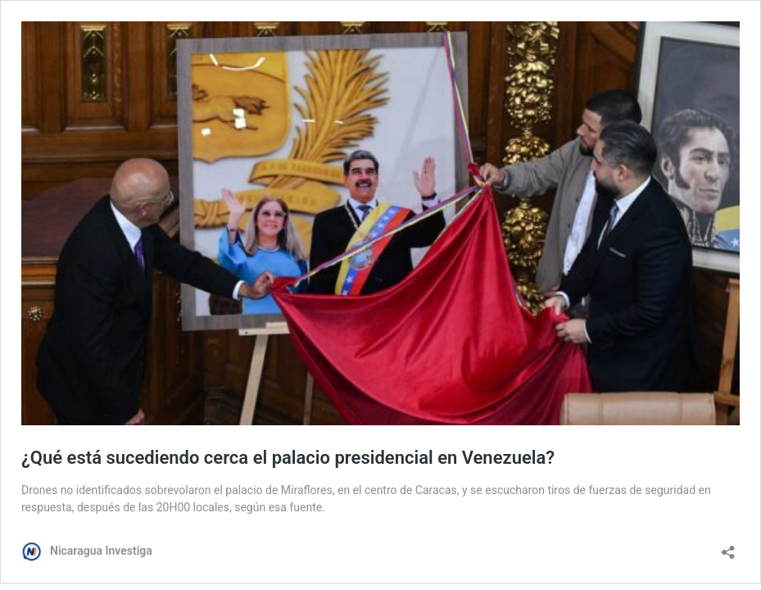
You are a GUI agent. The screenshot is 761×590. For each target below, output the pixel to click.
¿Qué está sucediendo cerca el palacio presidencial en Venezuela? (288, 457)
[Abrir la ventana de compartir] (728, 547)
